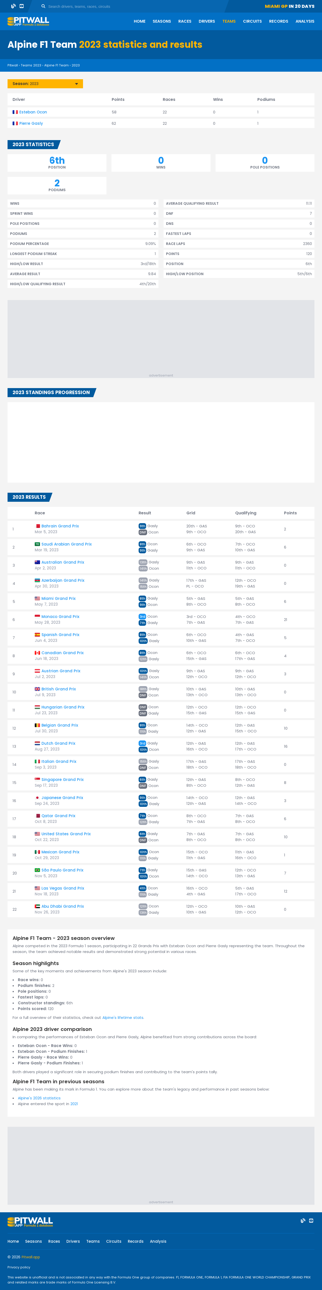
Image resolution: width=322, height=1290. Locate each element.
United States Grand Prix (66, 834)
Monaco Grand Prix (60, 616)
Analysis (305, 21)
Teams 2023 (31, 65)
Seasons (162, 21)
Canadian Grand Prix (63, 652)
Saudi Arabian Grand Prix (67, 544)
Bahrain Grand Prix (60, 526)
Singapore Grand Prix (63, 779)
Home (139, 21)
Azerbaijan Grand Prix (63, 580)
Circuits (252, 21)
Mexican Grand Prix (60, 852)
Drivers (207, 21)
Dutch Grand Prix (58, 743)
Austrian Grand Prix (61, 671)
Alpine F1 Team (56, 65)
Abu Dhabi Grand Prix (63, 906)
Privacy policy (19, 1267)
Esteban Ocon (33, 112)
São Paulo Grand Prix (62, 870)
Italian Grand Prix (59, 761)
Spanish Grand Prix (60, 634)
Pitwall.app (31, 1257)
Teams (229, 21)
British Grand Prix (59, 689)
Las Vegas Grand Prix (63, 888)
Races (184, 21)
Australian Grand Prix (63, 562)
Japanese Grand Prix (62, 797)
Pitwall (13, 65)
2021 (74, 1103)
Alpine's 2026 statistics (39, 1098)
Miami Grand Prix (58, 598)
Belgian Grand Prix (60, 725)
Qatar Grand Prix (58, 815)
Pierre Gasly (31, 123)
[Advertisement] (163, 338)
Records (278, 21)
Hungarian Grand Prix (63, 707)
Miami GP (276, 6)
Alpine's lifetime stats (122, 1017)
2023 (76, 65)
